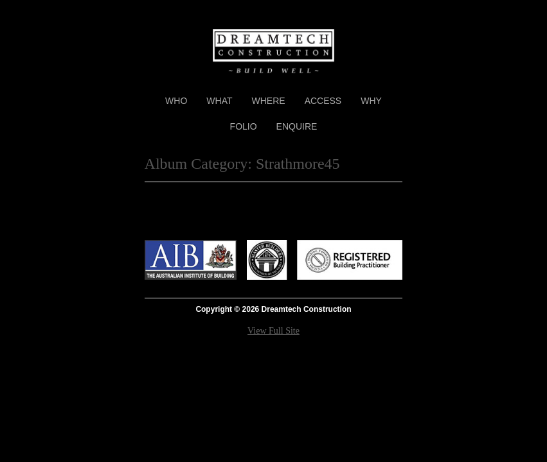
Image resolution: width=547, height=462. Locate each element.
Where (268, 101)
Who (176, 101)
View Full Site (273, 331)
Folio (243, 126)
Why (371, 101)
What (219, 101)
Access (323, 101)
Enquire (297, 126)
